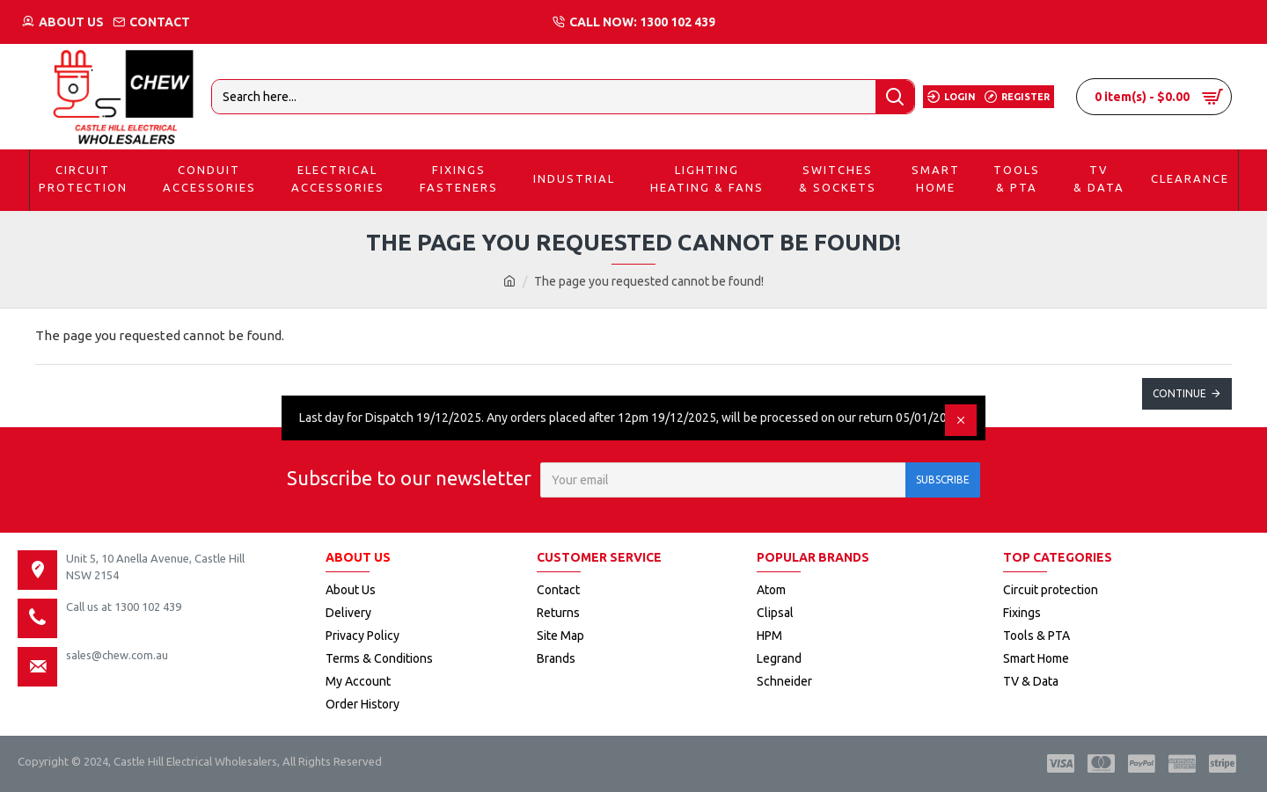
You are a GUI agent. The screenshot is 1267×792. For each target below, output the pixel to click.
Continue (1179, 393)
